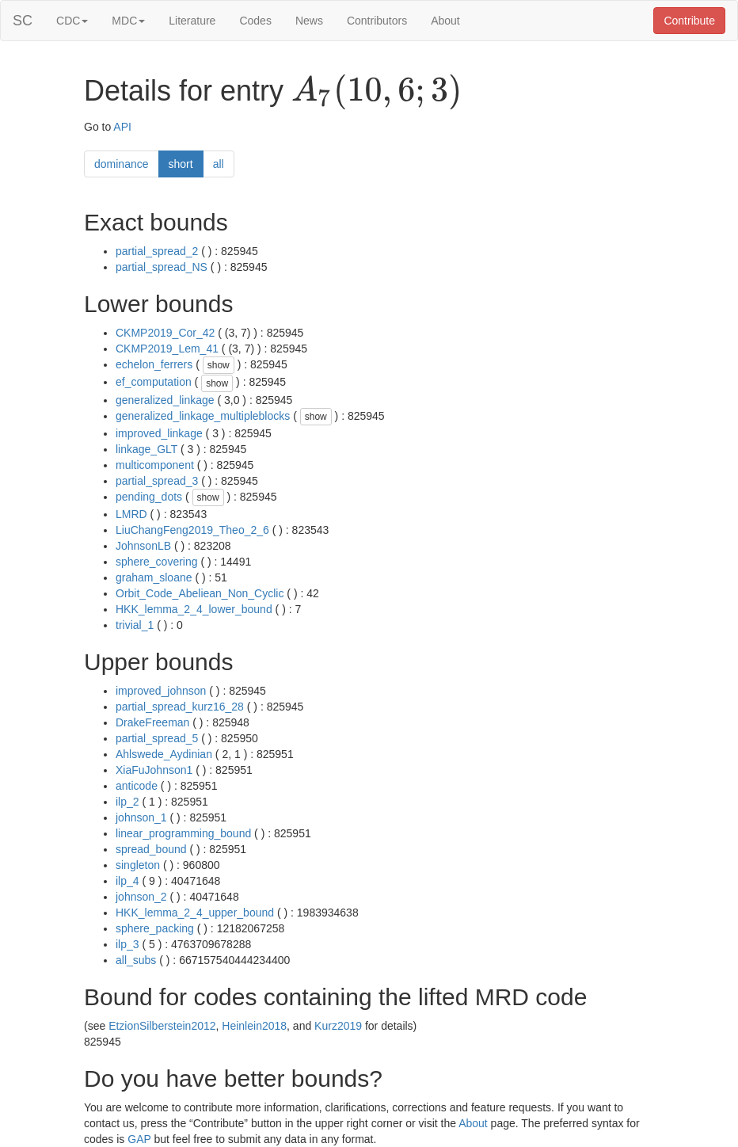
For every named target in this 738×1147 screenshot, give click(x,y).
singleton (138, 865)
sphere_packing (155, 928)
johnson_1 (141, 817)
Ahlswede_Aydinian (164, 754)
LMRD (131, 514)
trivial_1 (135, 625)
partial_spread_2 (157, 251)
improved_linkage (159, 433)
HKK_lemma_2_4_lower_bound (194, 609)
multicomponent (155, 465)
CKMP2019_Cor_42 (165, 332)
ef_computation (154, 381)
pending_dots (149, 496)
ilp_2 (127, 801)
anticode (137, 785)
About (445, 20)
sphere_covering (157, 561)
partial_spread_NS (161, 267)
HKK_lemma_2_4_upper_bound (195, 912)
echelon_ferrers (154, 364)
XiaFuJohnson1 (154, 770)
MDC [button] (128, 20)
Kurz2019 (338, 1025)
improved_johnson (161, 690)
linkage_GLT (146, 449)
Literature (192, 20)
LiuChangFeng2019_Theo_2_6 (192, 530)
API (122, 126)
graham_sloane (154, 577)
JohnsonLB (143, 545)
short (181, 164)
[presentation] (376, 92)
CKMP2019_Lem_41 (167, 348)
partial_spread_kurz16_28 (180, 706)
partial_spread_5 (157, 738)
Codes (255, 20)
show (218, 365)
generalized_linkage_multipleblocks (203, 416)
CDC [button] (72, 20)
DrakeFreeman (152, 722)
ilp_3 (127, 944)
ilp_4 (127, 881)
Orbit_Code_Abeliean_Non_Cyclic (199, 593)
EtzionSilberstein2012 (161, 1025)
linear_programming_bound (183, 833)
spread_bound (151, 849)
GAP (138, 1139)
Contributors (377, 20)
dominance (121, 164)
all (218, 164)
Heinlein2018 (254, 1025)
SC (22, 21)
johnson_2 (141, 896)
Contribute (689, 20)
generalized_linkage (165, 400)
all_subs (136, 960)
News (309, 20)
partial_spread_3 (157, 480)
